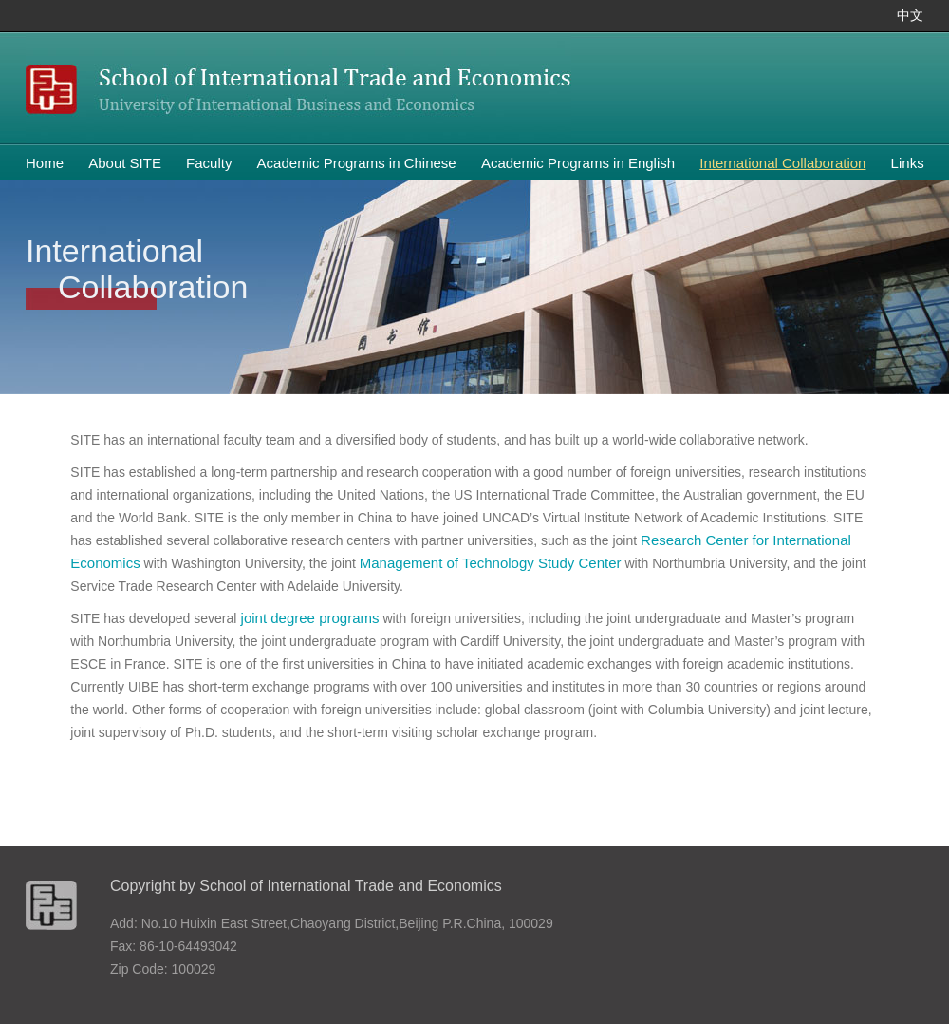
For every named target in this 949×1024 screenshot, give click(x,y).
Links (907, 163)
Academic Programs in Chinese (356, 163)
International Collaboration (782, 163)
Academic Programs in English (578, 163)
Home (45, 163)
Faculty (209, 163)
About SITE (124, 163)
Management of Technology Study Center (491, 563)
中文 (910, 16)
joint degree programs (307, 618)
